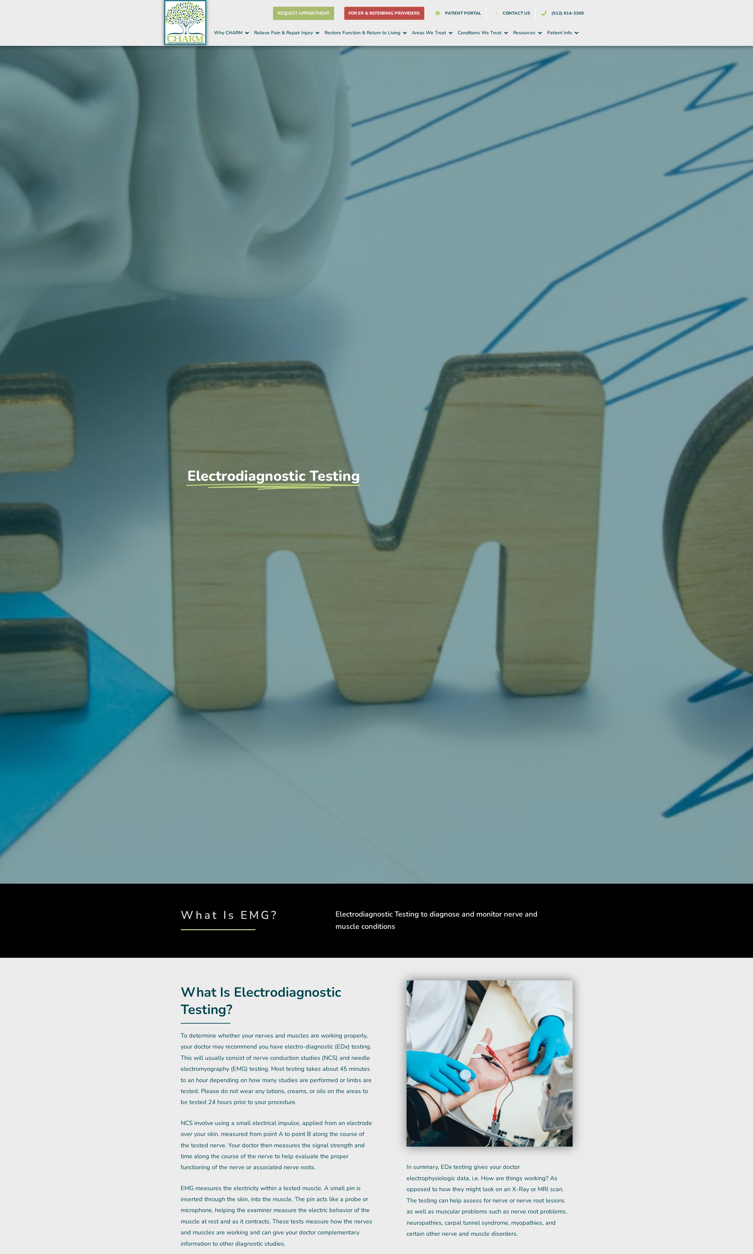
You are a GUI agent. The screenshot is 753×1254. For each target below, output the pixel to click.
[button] (232, 33)
